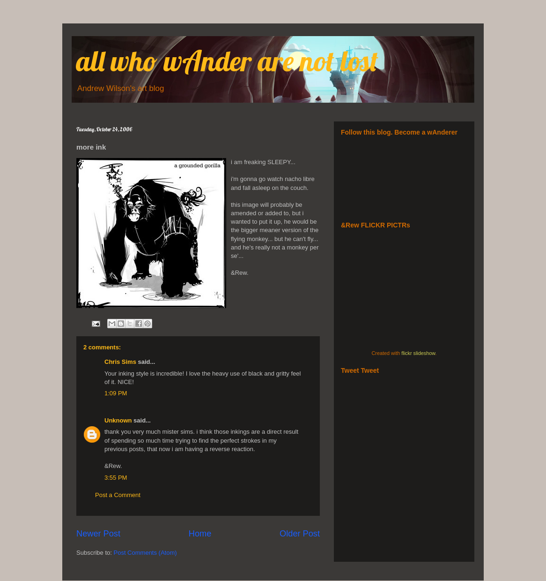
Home (200, 533)
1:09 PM (115, 393)
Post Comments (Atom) (145, 552)
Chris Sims (120, 361)
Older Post (300, 533)
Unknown (118, 420)
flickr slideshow (418, 353)
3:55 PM (115, 477)
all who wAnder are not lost (227, 60)
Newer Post (98, 533)
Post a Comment (117, 494)
